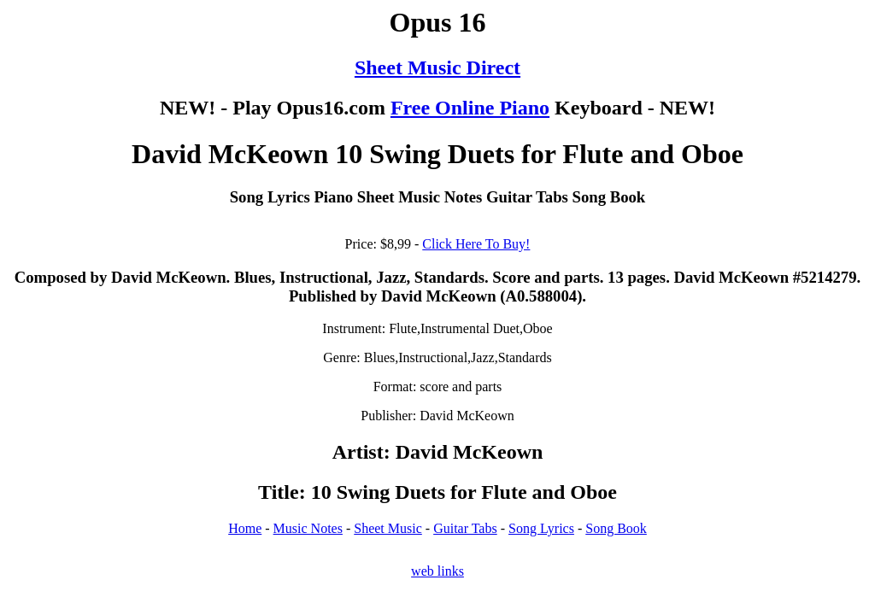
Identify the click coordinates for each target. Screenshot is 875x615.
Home (244, 528)
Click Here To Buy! (476, 244)
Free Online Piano (470, 108)
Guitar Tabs (465, 528)
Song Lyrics (541, 528)
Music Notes (308, 528)
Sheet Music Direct (437, 67)
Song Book (616, 528)
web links (437, 571)
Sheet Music (388, 528)
